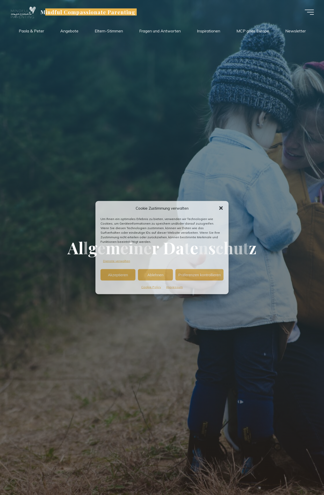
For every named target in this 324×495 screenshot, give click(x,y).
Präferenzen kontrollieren (199, 275)
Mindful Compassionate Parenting (87, 11)
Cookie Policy (151, 287)
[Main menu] (309, 12)
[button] (221, 208)
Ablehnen (156, 275)
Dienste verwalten (116, 261)
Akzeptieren (118, 275)
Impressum (174, 287)
